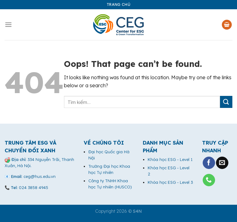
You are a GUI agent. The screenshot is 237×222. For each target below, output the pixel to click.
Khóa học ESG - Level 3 (170, 182)
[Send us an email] (222, 163)
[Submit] (226, 102)
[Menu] (8, 24)
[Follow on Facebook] (209, 163)
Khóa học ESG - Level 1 (170, 159)
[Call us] (209, 180)
